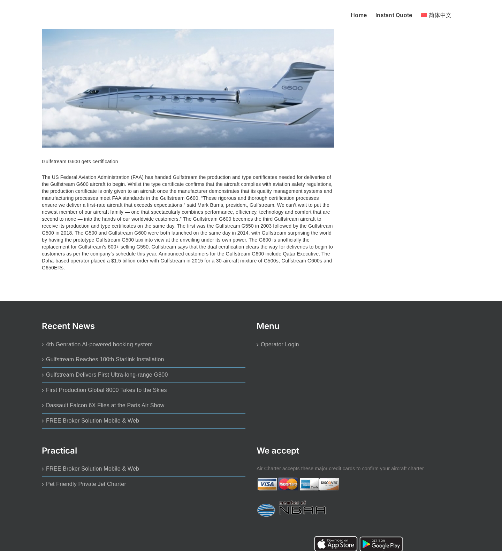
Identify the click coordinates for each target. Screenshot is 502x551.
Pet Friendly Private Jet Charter (86, 484)
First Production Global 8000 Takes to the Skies (106, 390)
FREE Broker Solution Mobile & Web (92, 421)
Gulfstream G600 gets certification (80, 161)
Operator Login (280, 344)
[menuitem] (436, 14)
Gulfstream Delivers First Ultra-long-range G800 (107, 375)
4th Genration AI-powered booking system (99, 344)
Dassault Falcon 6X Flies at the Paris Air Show (105, 405)
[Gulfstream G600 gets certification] (188, 88)
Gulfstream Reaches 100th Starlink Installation (105, 359)
